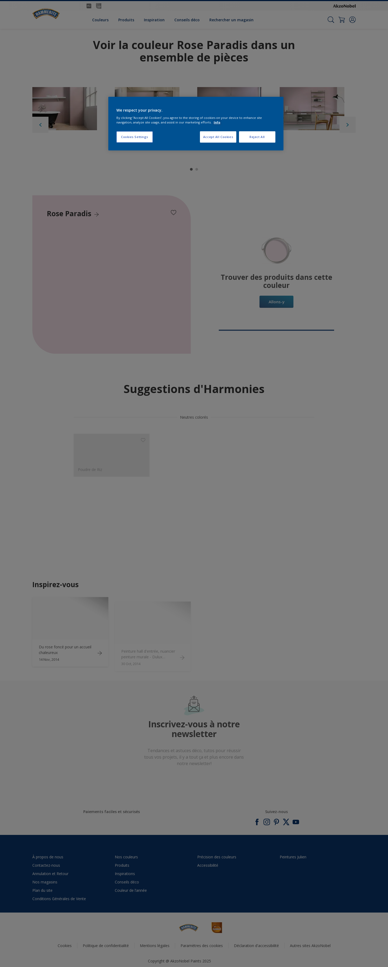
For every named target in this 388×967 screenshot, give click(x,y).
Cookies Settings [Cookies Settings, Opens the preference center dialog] (134, 137)
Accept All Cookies (218, 137)
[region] (195, 124)
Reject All (257, 137)
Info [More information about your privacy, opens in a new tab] (217, 122)
